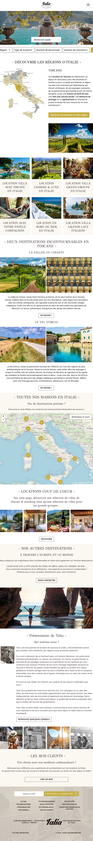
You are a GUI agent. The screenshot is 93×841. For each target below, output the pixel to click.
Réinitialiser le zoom (81, 417)
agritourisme (68, 99)
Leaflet (77, 483)
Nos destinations (23, 804)
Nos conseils (23, 810)
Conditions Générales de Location (69, 808)
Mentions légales (69, 804)
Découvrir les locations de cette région (69, 115)
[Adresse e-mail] (29, 793)
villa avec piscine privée (63, 96)
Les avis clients (46, 810)
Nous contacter (46, 580)
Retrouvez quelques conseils (34, 719)
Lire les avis (46, 779)
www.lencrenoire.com (71, 833)
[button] (74, 458)
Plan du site (69, 801)
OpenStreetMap (87, 483)
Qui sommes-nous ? (46, 807)
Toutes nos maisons (46, 801)
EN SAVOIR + (46, 315)
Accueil (23, 801)
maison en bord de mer (77, 93)
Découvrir (46, 539)
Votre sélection (23, 807)
